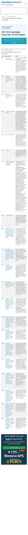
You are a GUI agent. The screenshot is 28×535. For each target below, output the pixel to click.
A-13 (2, 94)
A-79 (2, 330)
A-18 (2, 111)
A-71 (2, 249)
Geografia (8, 150)
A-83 (2, 390)
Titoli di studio (11, 17)
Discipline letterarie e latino (10, 59)
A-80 (2, 343)
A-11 (2, 58)
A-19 (2, 134)
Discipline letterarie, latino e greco (10, 96)
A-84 (2, 403)
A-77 (2, 298)
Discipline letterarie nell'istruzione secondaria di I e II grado (10, 79)
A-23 (2, 161)
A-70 (2, 228)
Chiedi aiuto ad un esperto (21, 90)
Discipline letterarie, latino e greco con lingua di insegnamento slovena (10, 284)
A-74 (2, 265)
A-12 (2, 76)
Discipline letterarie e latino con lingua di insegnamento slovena (10, 267)
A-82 (2, 373)
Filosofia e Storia (10, 134)
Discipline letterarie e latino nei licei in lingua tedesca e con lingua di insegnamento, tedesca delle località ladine (10, 364)
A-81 (2, 359)
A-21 (2, 150)
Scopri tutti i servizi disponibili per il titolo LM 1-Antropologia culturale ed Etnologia (14, 40)
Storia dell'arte (9, 215)
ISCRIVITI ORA (14, 447)
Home (3, 17)
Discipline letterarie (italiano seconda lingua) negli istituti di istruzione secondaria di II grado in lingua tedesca (10, 335)
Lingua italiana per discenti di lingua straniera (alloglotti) (10, 162)
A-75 (2, 282)
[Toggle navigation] (26, 3)
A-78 (2, 317)
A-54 (2, 215)
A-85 (2, 418)
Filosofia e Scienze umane (10, 112)
